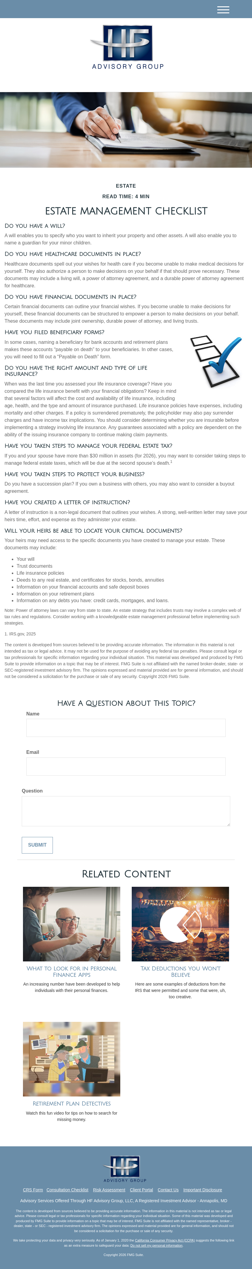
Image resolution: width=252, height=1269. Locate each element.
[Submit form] (37, 845)
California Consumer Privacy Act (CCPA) (165, 1240)
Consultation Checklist (68, 1189)
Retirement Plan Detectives (72, 1104)
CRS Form (33, 1189)
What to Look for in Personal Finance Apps (72, 972)
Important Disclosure (202, 1189)
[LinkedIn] (69, 82)
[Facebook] (76, 82)
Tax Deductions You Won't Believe (180, 972)
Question (32, 790)
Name (33, 713)
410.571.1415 (178, 81)
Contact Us (168, 1189)
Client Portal (141, 1189)
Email (32, 752)
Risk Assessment (109, 1189)
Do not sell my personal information (157, 1245)
